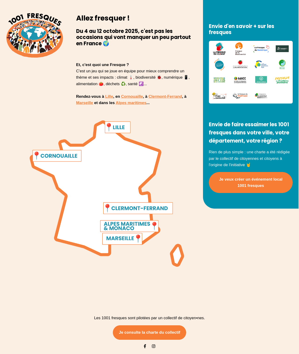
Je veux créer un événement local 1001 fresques (250, 182)
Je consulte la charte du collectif (149, 332)
